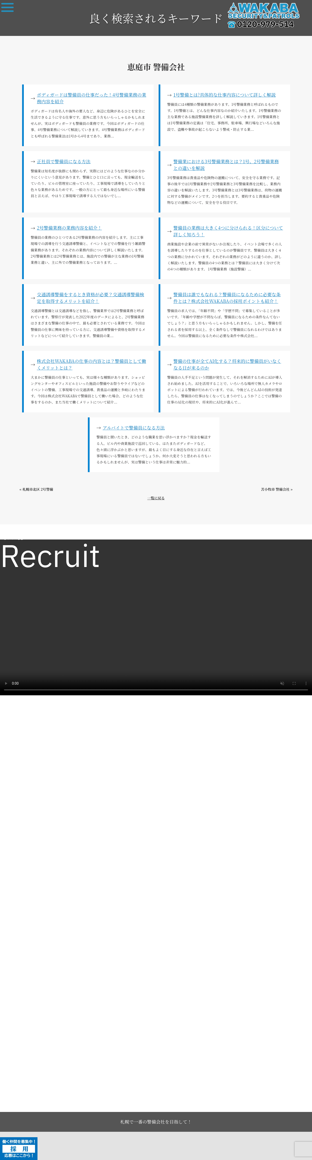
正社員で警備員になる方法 (64, 161)
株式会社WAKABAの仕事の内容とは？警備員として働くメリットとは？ (91, 364)
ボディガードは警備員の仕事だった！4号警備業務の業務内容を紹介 (91, 98)
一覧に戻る (156, 497)
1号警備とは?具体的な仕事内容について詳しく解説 (224, 94)
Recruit (50, 558)
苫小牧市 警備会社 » (276, 489)
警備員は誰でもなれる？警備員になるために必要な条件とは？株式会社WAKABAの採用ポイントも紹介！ (227, 297)
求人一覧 (13, 538)
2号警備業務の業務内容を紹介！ (69, 227)
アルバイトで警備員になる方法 (134, 427)
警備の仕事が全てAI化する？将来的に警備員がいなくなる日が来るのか (227, 364)
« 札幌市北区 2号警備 (36, 489)
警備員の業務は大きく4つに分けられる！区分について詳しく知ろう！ (228, 231)
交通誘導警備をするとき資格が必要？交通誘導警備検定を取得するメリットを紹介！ (90, 297)
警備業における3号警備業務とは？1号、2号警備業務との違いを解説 (226, 164)
